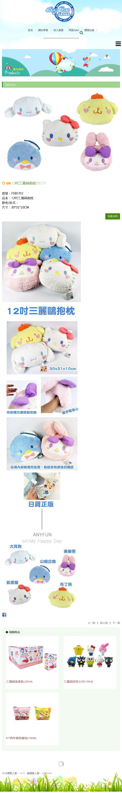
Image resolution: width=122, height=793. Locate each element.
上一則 (91, 623)
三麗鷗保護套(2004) (19, 681)
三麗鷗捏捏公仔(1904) (78, 681)
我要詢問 (113, 216)
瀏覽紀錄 (89, 30)
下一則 (116, 623)
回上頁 (104, 623)
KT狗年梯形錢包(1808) (21, 738)
